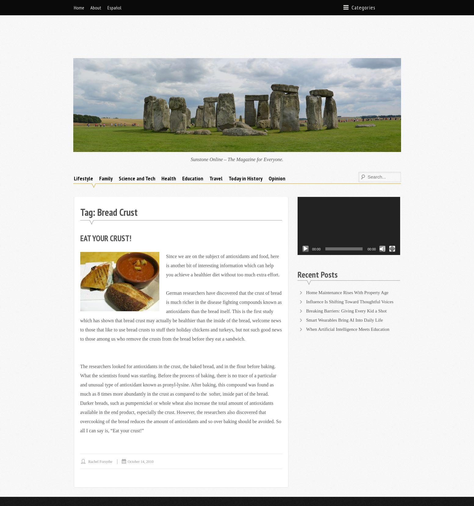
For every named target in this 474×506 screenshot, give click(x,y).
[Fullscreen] (392, 218)
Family (106, 147)
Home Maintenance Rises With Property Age (350, 261)
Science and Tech (137, 147)
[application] (349, 195)
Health (168, 147)
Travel (216, 147)
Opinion (277, 147)
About (95, 8)
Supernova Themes (144, 486)
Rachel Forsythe (102, 431)
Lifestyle (83, 147)
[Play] (305, 218)
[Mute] (382, 218)
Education (192, 147)
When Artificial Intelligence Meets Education (350, 298)
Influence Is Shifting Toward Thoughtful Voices (353, 271)
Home (79, 8)
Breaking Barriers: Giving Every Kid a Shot (349, 280)
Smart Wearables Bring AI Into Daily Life (347, 289)
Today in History (245, 147)
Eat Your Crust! (108, 207)
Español (114, 8)
